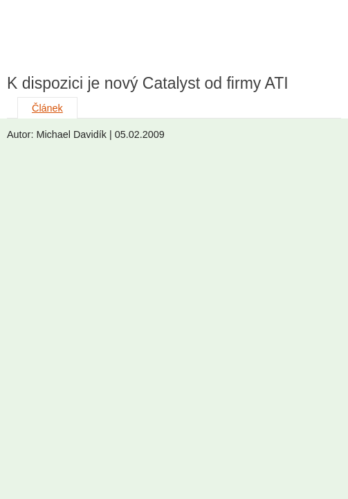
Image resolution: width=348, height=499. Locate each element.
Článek (47, 108)
